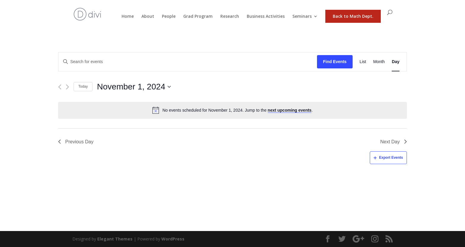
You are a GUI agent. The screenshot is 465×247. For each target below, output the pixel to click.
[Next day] (67, 87)
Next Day (393, 141)
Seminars (302, 16)
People (169, 16)
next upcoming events (290, 110)
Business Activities (266, 16)
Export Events (388, 157)
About (147, 16)
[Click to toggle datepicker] (134, 87)
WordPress (172, 239)
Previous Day (75, 141)
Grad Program (198, 16)
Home (128, 16)
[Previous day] (59, 87)
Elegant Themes (115, 239)
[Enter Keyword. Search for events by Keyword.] (187, 61)
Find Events (334, 61)
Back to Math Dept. (353, 16)
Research (229, 16)
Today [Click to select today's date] (83, 86)
